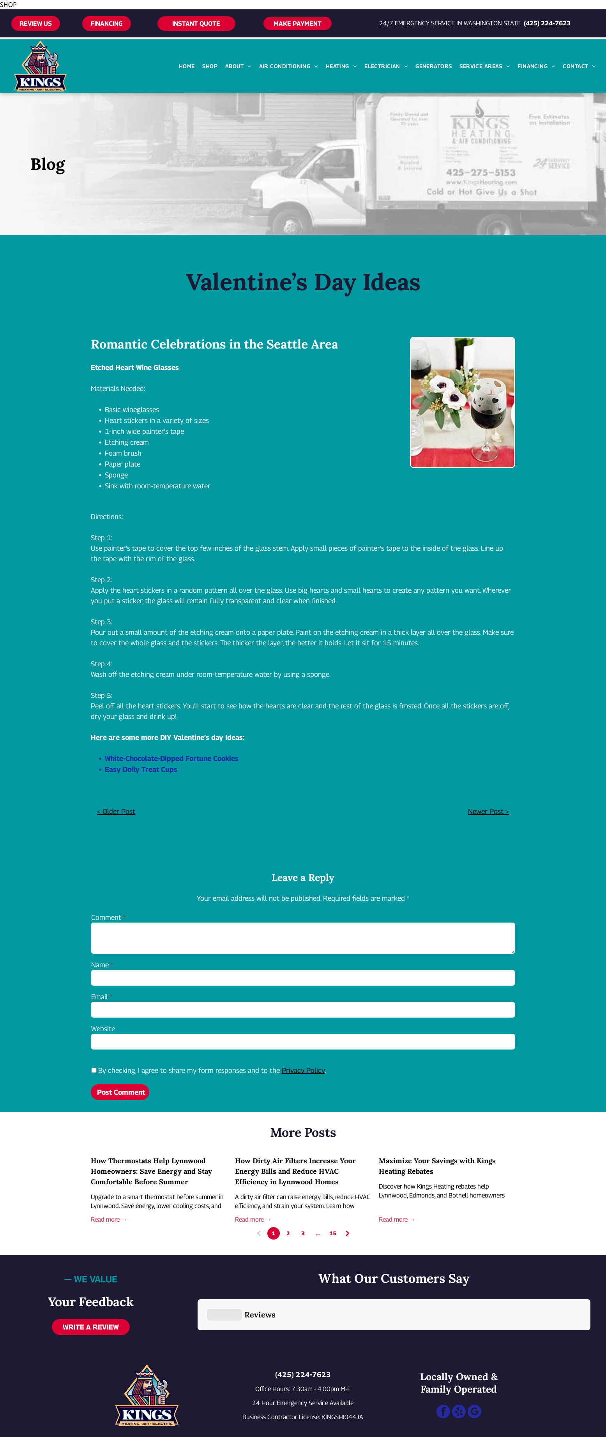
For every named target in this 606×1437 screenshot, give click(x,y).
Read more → (109, 1219)
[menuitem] (187, 66)
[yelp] (459, 1375)
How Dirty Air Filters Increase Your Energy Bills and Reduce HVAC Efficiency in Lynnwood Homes (295, 1171)
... (318, 1233)
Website (103, 1029)
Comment (106, 917)
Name (100, 965)
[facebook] (443, 1375)
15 (332, 1233)
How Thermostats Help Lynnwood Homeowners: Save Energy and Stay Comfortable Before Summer (151, 1171)
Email (99, 997)
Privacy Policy (303, 1070)
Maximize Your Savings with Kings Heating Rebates (437, 1166)
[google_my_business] (474, 1375)
